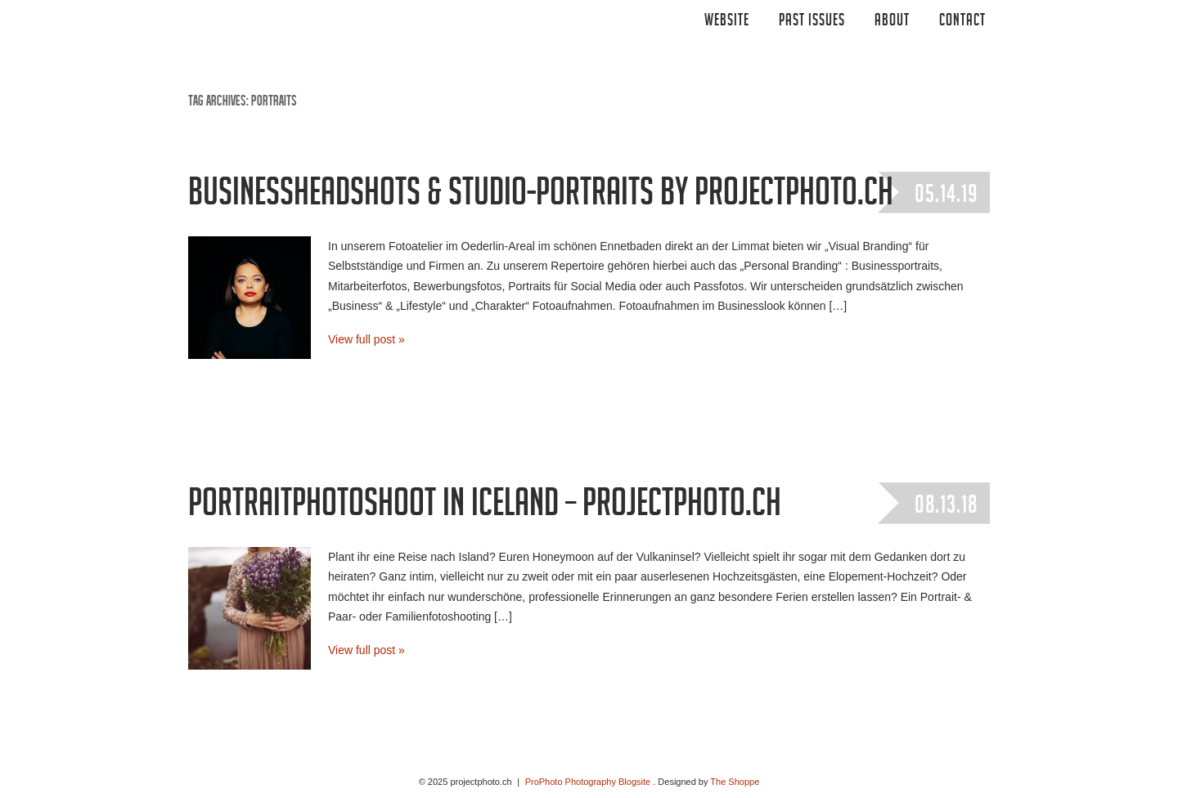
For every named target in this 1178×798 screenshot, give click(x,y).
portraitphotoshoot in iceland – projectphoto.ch (484, 508)
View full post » (366, 339)
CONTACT (962, 22)
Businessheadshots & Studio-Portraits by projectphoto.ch (540, 197)
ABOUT (892, 22)
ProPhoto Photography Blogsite (588, 782)
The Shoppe (734, 782)
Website (726, 22)
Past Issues (812, 22)
